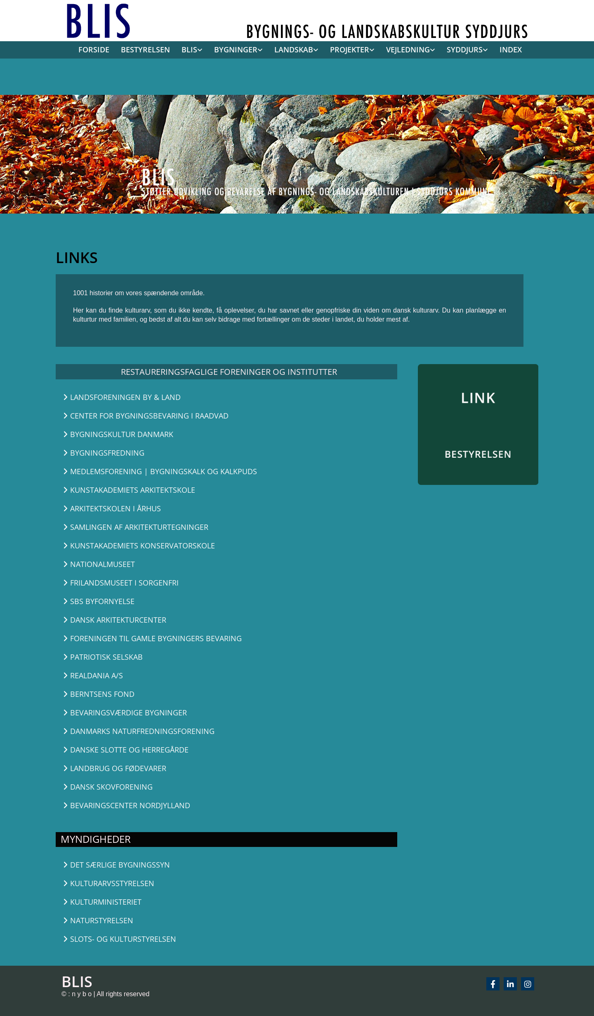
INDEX (511, 49)
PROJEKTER (349, 49)
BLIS (189, 49)
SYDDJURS (465, 49)
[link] (189, 50)
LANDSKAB (293, 49)
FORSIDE (93, 49)
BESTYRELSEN (145, 49)
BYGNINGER (235, 49)
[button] (172, 397)
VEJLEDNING (408, 49)
